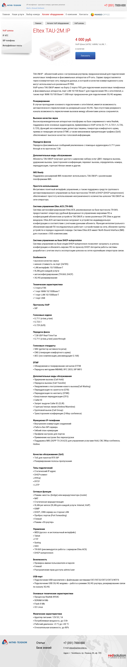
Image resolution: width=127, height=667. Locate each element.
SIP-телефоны (9, 40)
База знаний (43, 647)
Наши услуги (18, 14)
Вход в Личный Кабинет (35, 8)
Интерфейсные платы (12, 45)
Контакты (83, 14)
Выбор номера (33, 14)
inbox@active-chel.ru (78, 648)
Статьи (40, 642)
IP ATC (5, 35)
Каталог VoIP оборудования (58, 23)
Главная (6, 14)
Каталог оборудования (52, 14)
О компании (71, 14)
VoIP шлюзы (8, 30)
